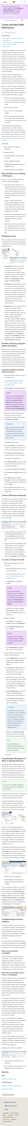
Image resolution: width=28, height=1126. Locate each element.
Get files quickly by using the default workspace (14, 42)
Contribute (10, 1115)
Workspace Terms (7, 40)
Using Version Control (7, 1089)
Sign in (25, 2)
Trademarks (13, 1119)
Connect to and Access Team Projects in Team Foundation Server (14, 383)
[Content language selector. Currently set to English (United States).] (10, 1102)
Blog (4, 1115)
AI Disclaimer (6, 1113)
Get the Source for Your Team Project (11, 1085)
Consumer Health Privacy (9, 1117)
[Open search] (21, 2)
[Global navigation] (1, 2)
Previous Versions (15, 1113)
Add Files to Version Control (9, 1079)
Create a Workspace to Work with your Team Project (11, 20)
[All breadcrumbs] (3, 20)
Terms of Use (6, 1119)
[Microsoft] (14, 2)
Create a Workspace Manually (10, 44)
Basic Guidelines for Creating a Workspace (12, 38)
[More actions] (25, 20)
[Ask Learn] (22, 20)
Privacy (16, 1115)
